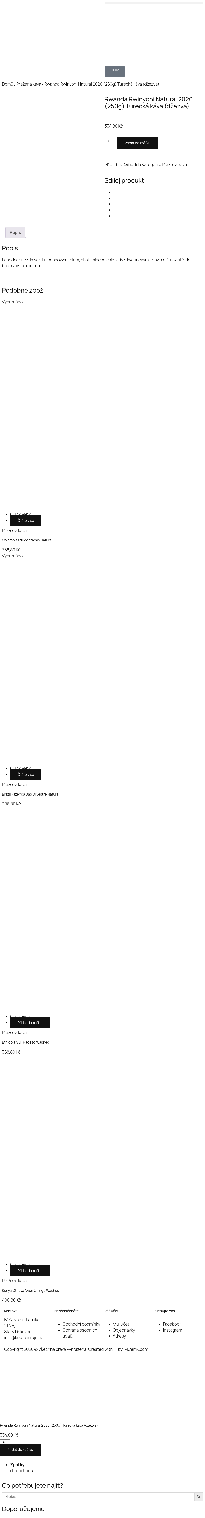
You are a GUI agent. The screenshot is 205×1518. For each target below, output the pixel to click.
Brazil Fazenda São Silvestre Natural (30, 794)
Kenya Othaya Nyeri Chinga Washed (30, 1290)
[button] (154, 3)
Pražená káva (28, 84)
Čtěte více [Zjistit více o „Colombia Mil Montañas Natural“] (26, 520)
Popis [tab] (15, 232)
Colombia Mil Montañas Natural (27, 540)
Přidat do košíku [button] (30, 1022)
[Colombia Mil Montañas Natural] (20, 514)
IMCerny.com (135, 1349)
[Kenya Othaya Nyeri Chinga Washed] (20, 1264)
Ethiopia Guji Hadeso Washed (25, 1042)
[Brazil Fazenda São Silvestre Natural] (20, 768)
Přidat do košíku (137, 143)
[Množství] (110, 141)
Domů (7, 84)
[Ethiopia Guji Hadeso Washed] (20, 1016)
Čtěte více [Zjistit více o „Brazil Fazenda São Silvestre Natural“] (26, 774)
